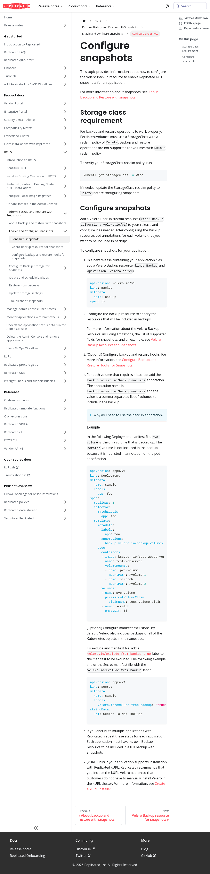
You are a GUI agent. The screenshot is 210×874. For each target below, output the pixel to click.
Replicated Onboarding (27, 855)
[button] (35, 25)
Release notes (20, 849)
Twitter (82, 855)
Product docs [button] (78, 6)
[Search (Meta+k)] (190, 6)
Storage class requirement (190, 49)
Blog (144, 849)
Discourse (85, 849)
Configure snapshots (188, 59)
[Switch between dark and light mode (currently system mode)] (167, 6)
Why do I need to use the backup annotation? (128, 415)
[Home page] (84, 21)
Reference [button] (104, 6)
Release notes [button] (48, 6)
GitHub (148, 855)
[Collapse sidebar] (36, 828)
